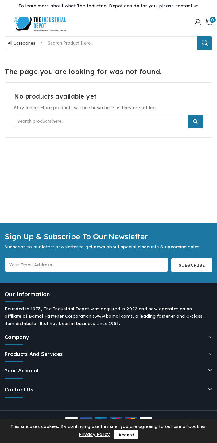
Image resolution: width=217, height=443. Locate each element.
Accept (126, 434)
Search (195, 121)
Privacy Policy (94, 434)
